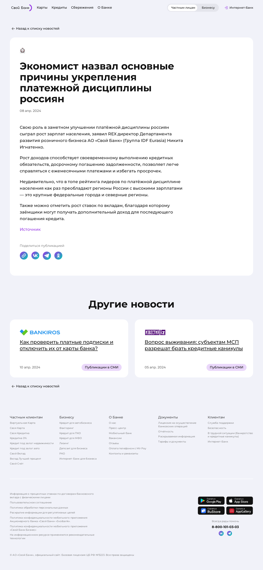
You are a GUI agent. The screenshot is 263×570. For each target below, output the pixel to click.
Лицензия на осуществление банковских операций (177, 424)
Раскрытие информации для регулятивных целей (42, 512)
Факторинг (66, 428)
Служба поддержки (221, 422)
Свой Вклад (17, 453)
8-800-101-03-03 (225, 527)
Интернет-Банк (218, 441)
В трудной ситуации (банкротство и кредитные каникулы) (230, 435)
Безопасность (217, 428)
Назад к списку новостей (37, 28)
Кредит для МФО (70, 438)
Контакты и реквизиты (123, 453)
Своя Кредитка (20, 433)
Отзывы (114, 443)
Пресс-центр (117, 428)
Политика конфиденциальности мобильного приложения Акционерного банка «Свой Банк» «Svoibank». (48, 519)
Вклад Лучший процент (25, 458)
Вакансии (115, 438)
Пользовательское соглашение (31, 502)
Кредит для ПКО (70, 433)
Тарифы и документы (172, 441)
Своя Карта (17, 428)
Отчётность (165, 431)
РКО (62, 453)
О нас (112, 422)
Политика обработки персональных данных (39, 507)
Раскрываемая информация (176, 436)
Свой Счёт (16, 463)
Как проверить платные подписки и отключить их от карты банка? (66, 345)
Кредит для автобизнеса (75, 422)
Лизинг (64, 443)
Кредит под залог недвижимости (32, 443)
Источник (30, 229)
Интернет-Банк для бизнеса (78, 458)
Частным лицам (183, 7)
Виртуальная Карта (22, 422)
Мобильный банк (120, 433)
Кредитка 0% (18, 438)
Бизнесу (208, 7)
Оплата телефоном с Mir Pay (127, 448)
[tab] (183, 8)
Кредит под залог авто (25, 448)
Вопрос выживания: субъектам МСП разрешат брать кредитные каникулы (194, 345)
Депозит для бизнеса (73, 448)
